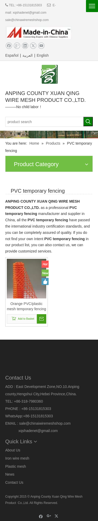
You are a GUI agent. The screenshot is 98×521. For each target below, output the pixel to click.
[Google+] (17, 46)
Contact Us (14, 482)
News (9, 474)
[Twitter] (33, 46)
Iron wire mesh (17, 458)
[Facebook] (8, 46)
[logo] (49, 74)
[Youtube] (41, 46)
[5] (49, 134)
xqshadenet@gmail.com (30, 12)
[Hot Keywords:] (88, 121)
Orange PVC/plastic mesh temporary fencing (26, 306)
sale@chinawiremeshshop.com (27, 20)
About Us (12, 450)
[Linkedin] (25, 46)
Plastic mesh (15, 466)
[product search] (44, 122)
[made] (38, 33)
